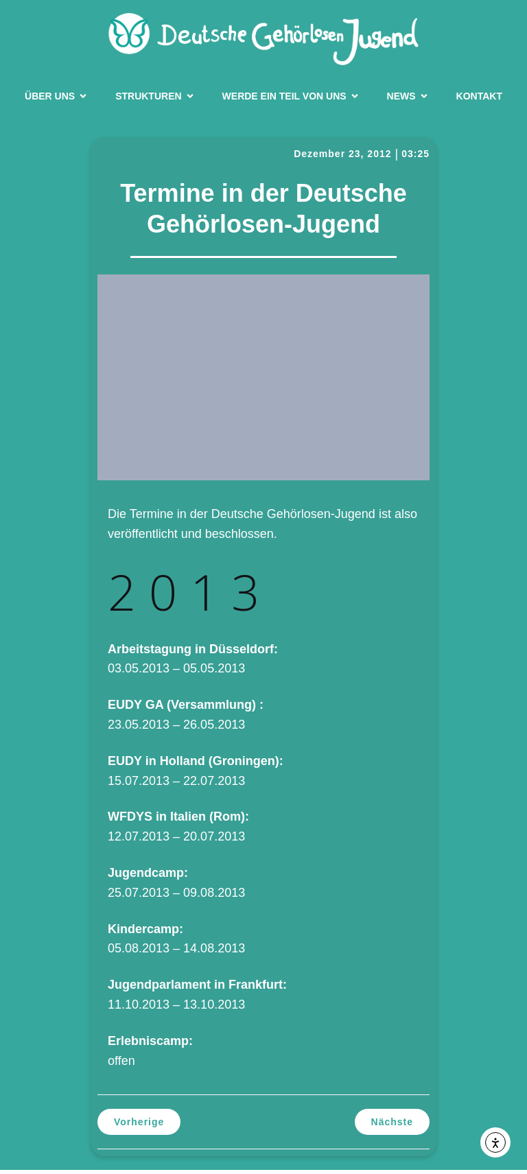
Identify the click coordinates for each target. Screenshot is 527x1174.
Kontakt (479, 98)
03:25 (415, 157)
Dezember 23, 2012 (342, 157)
